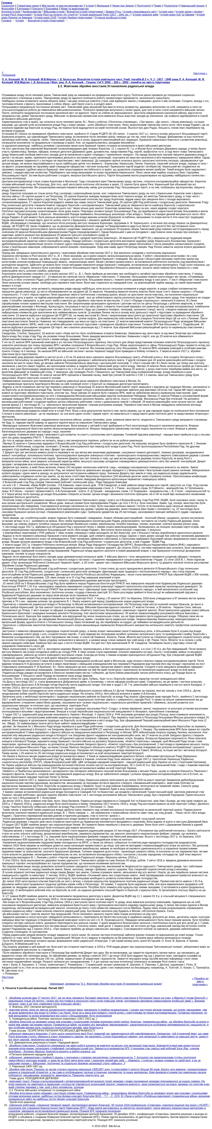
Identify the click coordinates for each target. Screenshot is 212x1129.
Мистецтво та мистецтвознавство (62, 5)
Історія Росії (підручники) (16, 14)
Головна (6, 20)
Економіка (52, 8)
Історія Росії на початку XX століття (56, 14)
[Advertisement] (106, 45)
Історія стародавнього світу (140, 11)
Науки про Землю (123, 5)
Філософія (7, 8)
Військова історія (54, 11)
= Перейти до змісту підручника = (200, 978)
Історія (90, 5)
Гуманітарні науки (28, 5)
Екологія (37, 8)
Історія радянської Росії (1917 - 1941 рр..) (105, 14)
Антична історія (10, 11)
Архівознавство (32, 11)
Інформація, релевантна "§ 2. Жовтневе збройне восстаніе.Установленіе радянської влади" (106, 983)
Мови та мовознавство (75, 8)
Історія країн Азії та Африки (177, 14)
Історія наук (166, 11)
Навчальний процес (193, 5)
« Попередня (8, 73)
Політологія (144, 5)
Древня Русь (113, 11)
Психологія (171, 5)
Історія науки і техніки (189, 11)
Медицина (103, 5)
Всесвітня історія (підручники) (85, 11)
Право (157, 5)
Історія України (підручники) (75, 17)
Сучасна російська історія (110, 17)
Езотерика (23, 8)
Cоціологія (7, 5)
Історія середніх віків (145, 14)
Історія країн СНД (45, 17)
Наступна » (200, 73)
